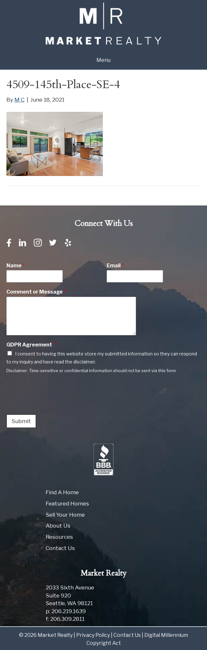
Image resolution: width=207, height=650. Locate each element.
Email (115, 265)
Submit (21, 421)
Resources (59, 537)
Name (15, 265)
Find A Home (62, 492)
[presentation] (55, 404)
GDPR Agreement (30, 345)
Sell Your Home (65, 515)
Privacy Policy (93, 635)
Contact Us (60, 548)
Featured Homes (67, 503)
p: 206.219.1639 (66, 611)
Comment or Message (36, 292)
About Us (58, 525)
